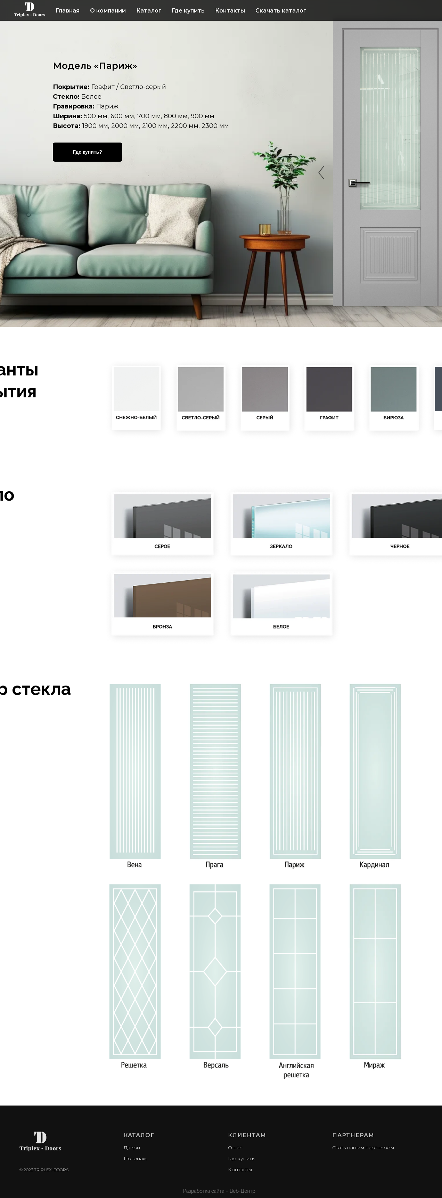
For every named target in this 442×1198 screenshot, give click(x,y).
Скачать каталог (280, 10)
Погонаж (135, 1158)
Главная (68, 10)
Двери (132, 1147)
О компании (108, 10)
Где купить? (87, 152)
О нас (235, 1147)
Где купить (188, 10)
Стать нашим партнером (363, 1147)
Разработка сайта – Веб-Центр (219, 1191)
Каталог (148, 10)
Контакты (230, 10)
